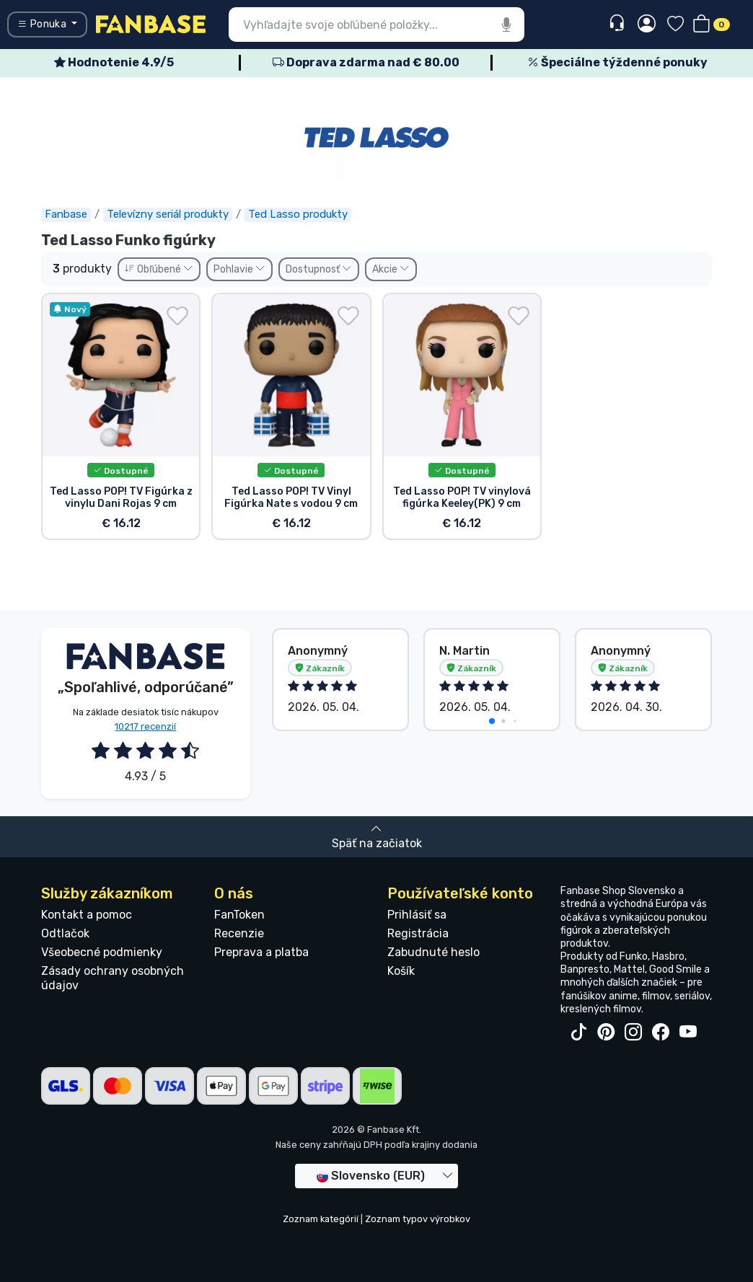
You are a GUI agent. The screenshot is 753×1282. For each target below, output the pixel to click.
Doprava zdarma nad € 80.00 (366, 62)
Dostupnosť (319, 269)
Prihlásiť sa (416, 914)
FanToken (239, 914)
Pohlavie (239, 269)
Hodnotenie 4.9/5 (114, 62)
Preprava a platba (261, 952)
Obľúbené (159, 269)
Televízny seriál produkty (168, 214)
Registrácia (418, 933)
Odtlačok (65, 933)
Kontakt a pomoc (86, 914)
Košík (401, 971)
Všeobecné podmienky (101, 952)
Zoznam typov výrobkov (417, 1219)
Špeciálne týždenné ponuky (617, 62)
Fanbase (66, 214)
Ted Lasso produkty (298, 214)
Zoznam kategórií (320, 1219)
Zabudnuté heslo (433, 952)
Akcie (391, 269)
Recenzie (239, 933)
